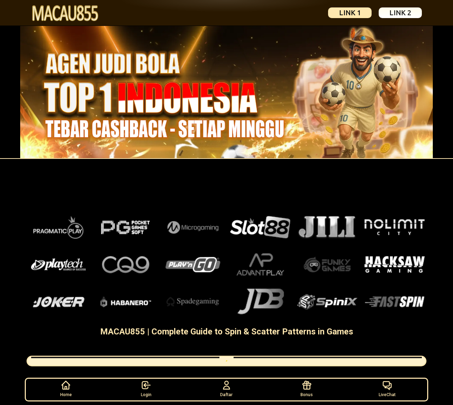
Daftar (226, 388)
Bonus (306, 388)
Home (66, 388)
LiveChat (387, 388)
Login (146, 388)
